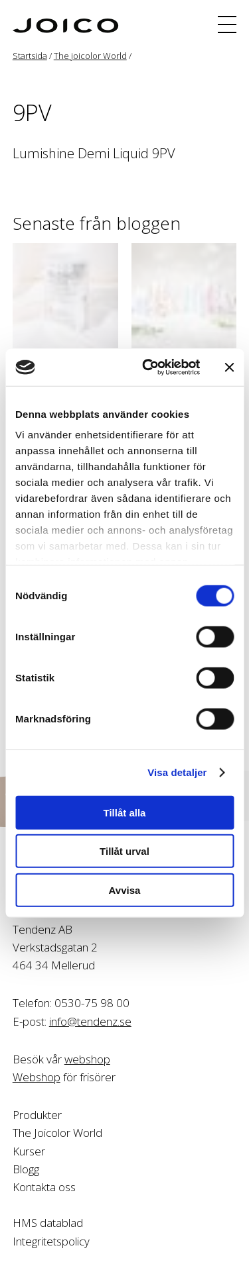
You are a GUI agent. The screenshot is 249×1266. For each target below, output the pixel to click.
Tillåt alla (125, 812)
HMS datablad (48, 1222)
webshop (87, 1059)
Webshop (36, 1077)
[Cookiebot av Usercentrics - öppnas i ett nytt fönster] (148, 367)
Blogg (26, 1169)
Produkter (37, 1114)
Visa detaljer (177, 772)
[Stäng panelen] (229, 367)
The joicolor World (90, 56)
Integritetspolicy (51, 1241)
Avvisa (125, 889)
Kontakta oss (44, 1186)
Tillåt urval (124, 851)
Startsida (30, 56)
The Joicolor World (57, 1132)
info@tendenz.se (90, 1021)
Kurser (29, 1151)
